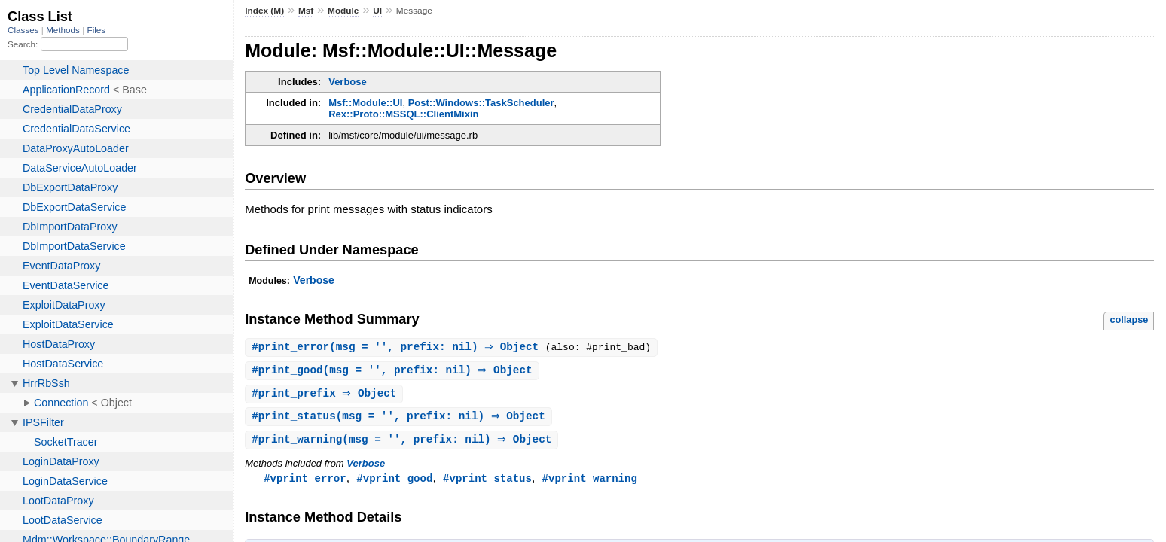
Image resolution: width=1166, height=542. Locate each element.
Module (343, 10)
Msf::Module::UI (365, 102)
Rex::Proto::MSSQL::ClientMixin (403, 114)
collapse (1129, 319)
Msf (305, 10)
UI (377, 10)
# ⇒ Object (326, 395)
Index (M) (264, 10)
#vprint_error (305, 482)
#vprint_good (394, 482)
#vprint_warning (589, 482)
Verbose (347, 81)
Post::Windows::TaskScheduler (481, 102)
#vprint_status (487, 482)
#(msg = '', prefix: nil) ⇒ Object (400, 347)
